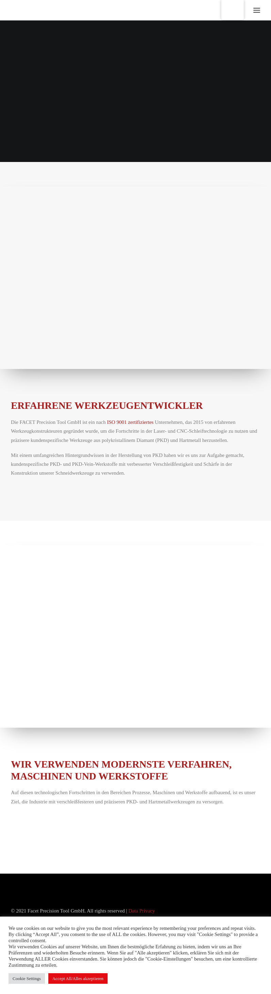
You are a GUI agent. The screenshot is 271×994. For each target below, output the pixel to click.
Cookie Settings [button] (27, 978)
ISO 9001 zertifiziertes (130, 422)
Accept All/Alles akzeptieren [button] (77, 978)
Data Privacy (141, 911)
